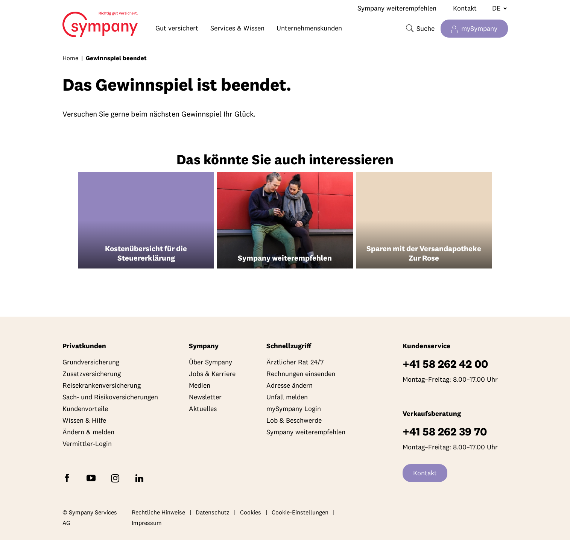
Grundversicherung (90, 362)
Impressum (147, 522)
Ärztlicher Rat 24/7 (295, 362)
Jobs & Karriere (212, 373)
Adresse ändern (289, 385)
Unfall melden (287, 397)
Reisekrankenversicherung (101, 385)
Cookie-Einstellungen (300, 512)
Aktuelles (203, 408)
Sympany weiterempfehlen (396, 8)
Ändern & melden (88, 432)
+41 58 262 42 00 (445, 364)
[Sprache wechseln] (496, 8)
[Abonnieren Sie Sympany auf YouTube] (93, 478)
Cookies (250, 512)
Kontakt (465, 8)
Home (71, 21)
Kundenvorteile (85, 408)
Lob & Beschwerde (294, 420)
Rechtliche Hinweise (158, 512)
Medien (199, 385)
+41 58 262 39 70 (445, 431)
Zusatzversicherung (91, 373)
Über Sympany (210, 362)
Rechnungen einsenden (300, 373)
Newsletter (205, 397)
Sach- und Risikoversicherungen (110, 397)
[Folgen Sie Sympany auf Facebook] (68, 478)
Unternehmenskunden (309, 28)
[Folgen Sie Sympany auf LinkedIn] (141, 478)
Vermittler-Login (87, 443)
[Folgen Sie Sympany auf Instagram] (117, 478)
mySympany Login (293, 408)
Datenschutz (213, 512)
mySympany (479, 28)
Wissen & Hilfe (84, 420)
